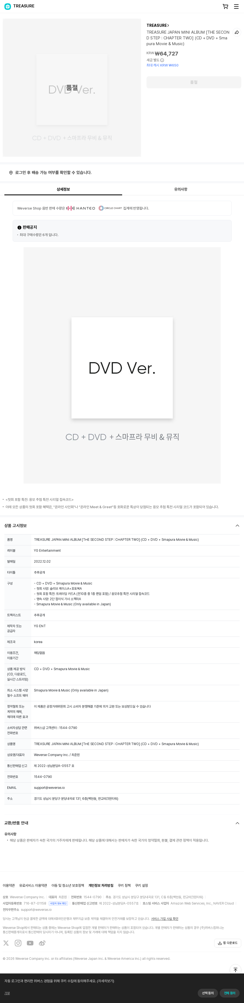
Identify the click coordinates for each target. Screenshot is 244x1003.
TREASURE (157, 25)
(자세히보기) (114, 996)
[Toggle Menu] (236, 6)
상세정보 (63, 189)
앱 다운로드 (228, 943)
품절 (193, 82)
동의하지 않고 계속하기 (222, 996)
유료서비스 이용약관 (33, 885)
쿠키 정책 (124, 885)
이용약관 (9, 885)
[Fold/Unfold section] (122, 525)
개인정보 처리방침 (100, 885)
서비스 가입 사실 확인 (164, 919)
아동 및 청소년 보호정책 (67, 885)
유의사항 (180, 189)
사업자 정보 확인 (58, 903)
